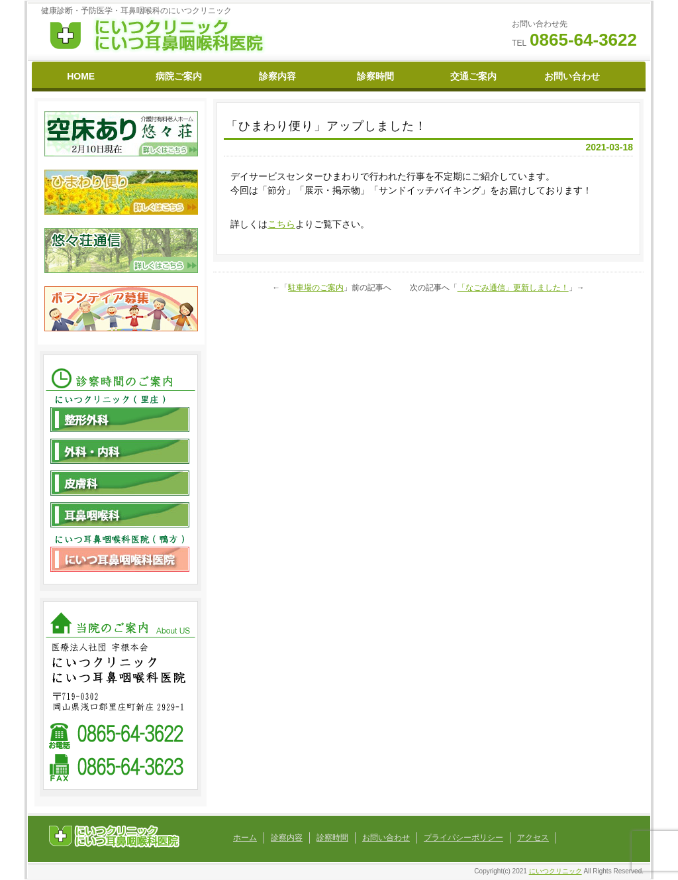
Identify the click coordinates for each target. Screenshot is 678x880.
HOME (81, 76)
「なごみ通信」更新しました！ (513, 287)
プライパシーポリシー (463, 837)
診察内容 (277, 76)
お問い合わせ (572, 76)
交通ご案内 (473, 76)
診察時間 (375, 76)
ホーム (245, 837)
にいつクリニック (555, 871)
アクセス (533, 837)
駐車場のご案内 (316, 287)
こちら (281, 224)
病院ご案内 (179, 76)
